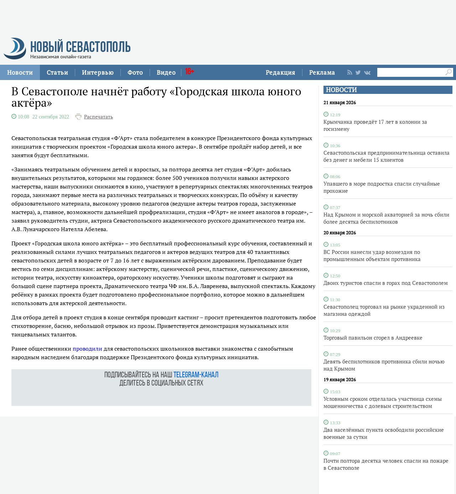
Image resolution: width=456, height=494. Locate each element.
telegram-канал (195, 375)
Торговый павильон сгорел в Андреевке (373, 337)
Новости (20, 72)
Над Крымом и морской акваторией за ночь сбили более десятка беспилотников (386, 218)
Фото (135, 72)
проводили (87, 348)
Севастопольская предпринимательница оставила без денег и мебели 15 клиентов (386, 156)
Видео (166, 72)
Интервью (98, 72)
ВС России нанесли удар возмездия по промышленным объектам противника (372, 255)
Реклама (322, 72)
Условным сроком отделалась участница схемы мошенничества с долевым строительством (382, 402)
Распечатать (98, 116)
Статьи (57, 72)
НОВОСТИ (341, 90)
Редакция (280, 72)
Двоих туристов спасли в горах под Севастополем (385, 282)
